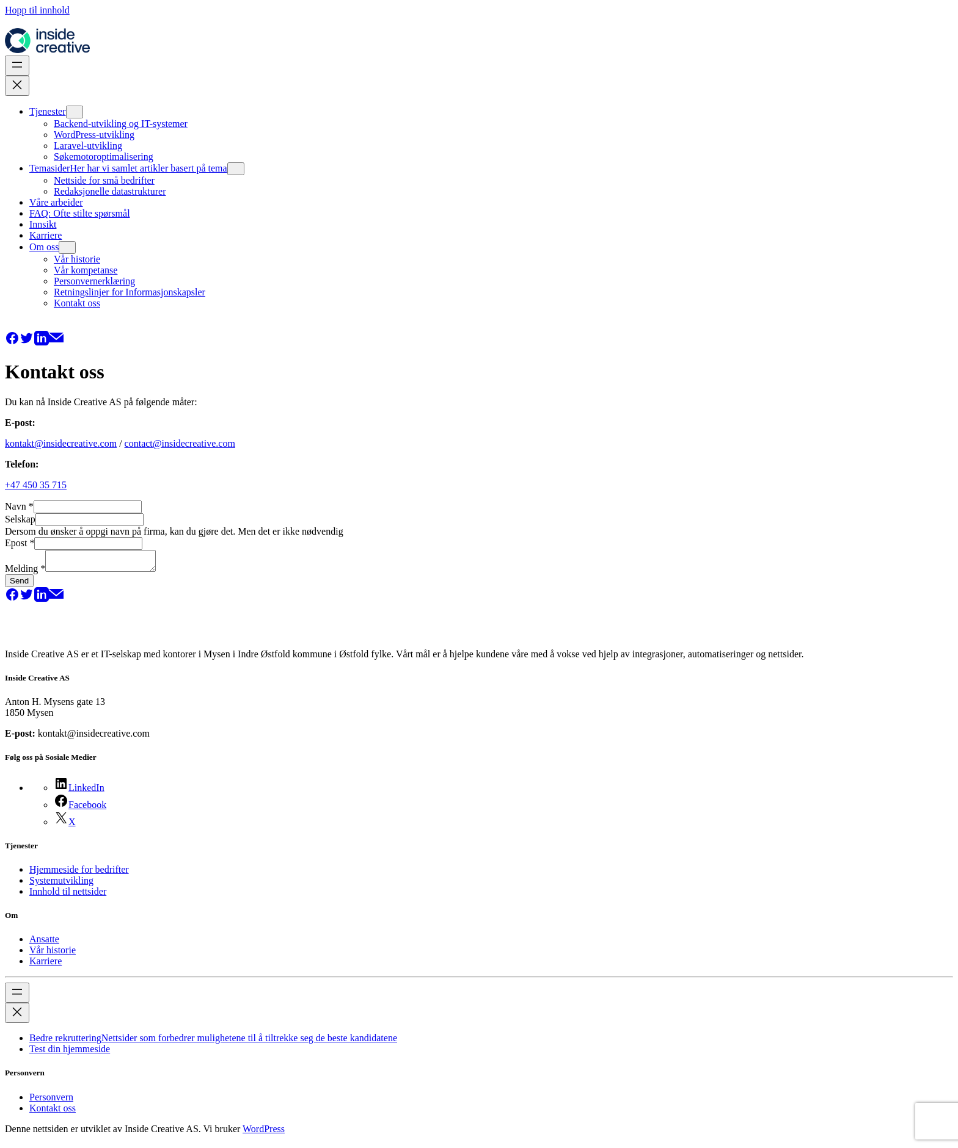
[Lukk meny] (17, 86)
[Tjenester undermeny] (74, 112)
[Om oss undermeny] (67, 247)
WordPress (264, 1132)
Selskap (20, 519)
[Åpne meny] (17, 66)
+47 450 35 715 (36, 485)
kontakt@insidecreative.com (61, 443)
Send (19, 584)
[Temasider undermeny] (235, 168)
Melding (25, 572)
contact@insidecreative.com (180, 443)
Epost (19, 543)
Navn (19, 506)
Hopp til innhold (37, 10)
